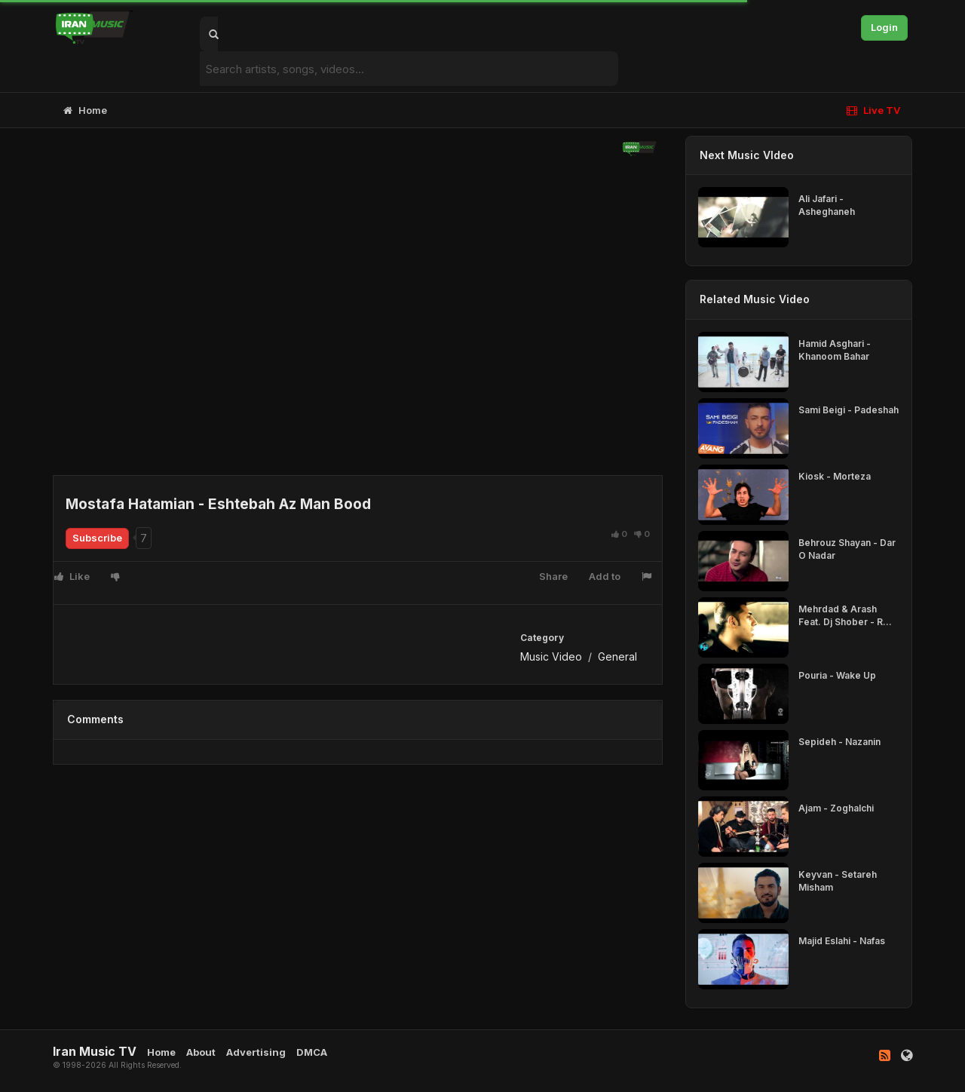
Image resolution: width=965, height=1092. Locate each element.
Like (72, 576)
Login (884, 27)
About (201, 1052)
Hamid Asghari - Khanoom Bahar (834, 350)
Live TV (873, 110)
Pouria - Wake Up (837, 675)
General (617, 656)
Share (553, 576)
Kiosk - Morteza (834, 476)
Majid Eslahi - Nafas (841, 940)
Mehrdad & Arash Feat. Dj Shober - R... (845, 615)
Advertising (256, 1052)
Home (85, 110)
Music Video (551, 656)
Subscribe (97, 538)
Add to (604, 576)
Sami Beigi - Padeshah (848, 410)
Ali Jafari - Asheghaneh (826, 205)
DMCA (311, 1052)
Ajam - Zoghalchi (836, 808)
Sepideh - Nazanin (839, 741)
